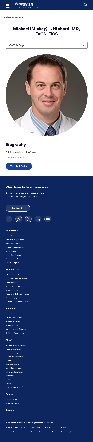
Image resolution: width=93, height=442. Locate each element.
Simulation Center (12, 325)
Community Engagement (15, 353)
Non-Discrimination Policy (15, 427)
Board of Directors (12, 364)
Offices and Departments (15, 356)
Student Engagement (14, 298)
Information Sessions (13, 255)
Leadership (10, 360)
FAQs (8, 379)
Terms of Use (62, 427)
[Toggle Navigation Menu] (7, 5)
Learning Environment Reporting (18, 301)
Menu (8, 7)
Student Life (12, 269)
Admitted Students (13, 275)
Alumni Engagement (13, 368)
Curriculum (10, 314)
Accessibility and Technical (15, 432)
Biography (16, 144)
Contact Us (17, 208)
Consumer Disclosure (38, 432)
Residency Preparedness (15, 333)
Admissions (12, 230)
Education (11, 308)
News (53, 432)
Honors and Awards (13, 403)
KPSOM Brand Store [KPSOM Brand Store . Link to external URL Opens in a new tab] (14, 387)
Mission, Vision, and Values (16, 345)
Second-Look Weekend (14, 259)
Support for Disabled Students (17, 278)
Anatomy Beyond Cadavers (16, 329)
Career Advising (12, 282)
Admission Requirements (15, 239)
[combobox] (47, 45)
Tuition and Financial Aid (15, 247)
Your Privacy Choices (68, 432)
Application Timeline (13, 243)
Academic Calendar (13, 321)
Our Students (11, 251)
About (9, 339)
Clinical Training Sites (14, 317)
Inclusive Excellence (13, 349)
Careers (8, 383)
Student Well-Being (13, 286)
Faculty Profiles (11, 399)
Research (10, 410)
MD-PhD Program (12, 262)
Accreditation (11, 376)
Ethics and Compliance (14, 372)
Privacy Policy (35, 427)
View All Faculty (13, 17)
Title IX (48, 427)
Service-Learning (12, 290)
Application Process (13, 236)
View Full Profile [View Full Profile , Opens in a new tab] (18, 166)
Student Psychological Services (17, 294)
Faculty (9, 394)
